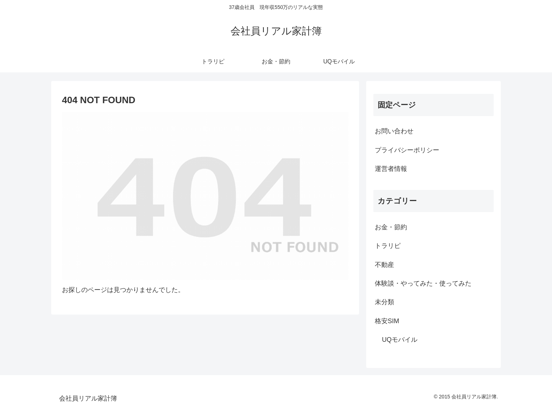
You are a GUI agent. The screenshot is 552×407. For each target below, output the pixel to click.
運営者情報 (391, 168)
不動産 (384, 264)
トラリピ (388, 245)
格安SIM (387, 321)
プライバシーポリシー (407, 150)
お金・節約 (391, 227)
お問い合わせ (394, 131)
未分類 (384, 302)
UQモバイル (399, 339)
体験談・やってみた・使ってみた (423, 283)
